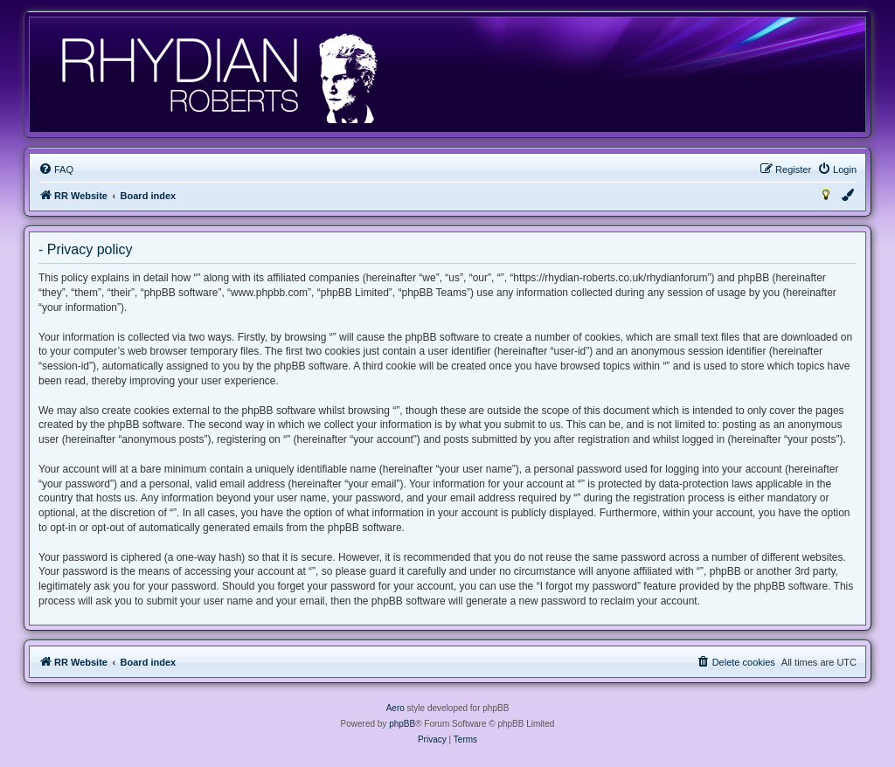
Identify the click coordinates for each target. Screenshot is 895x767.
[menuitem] (55, 169)
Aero (395, 708)
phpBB (402, 724)
